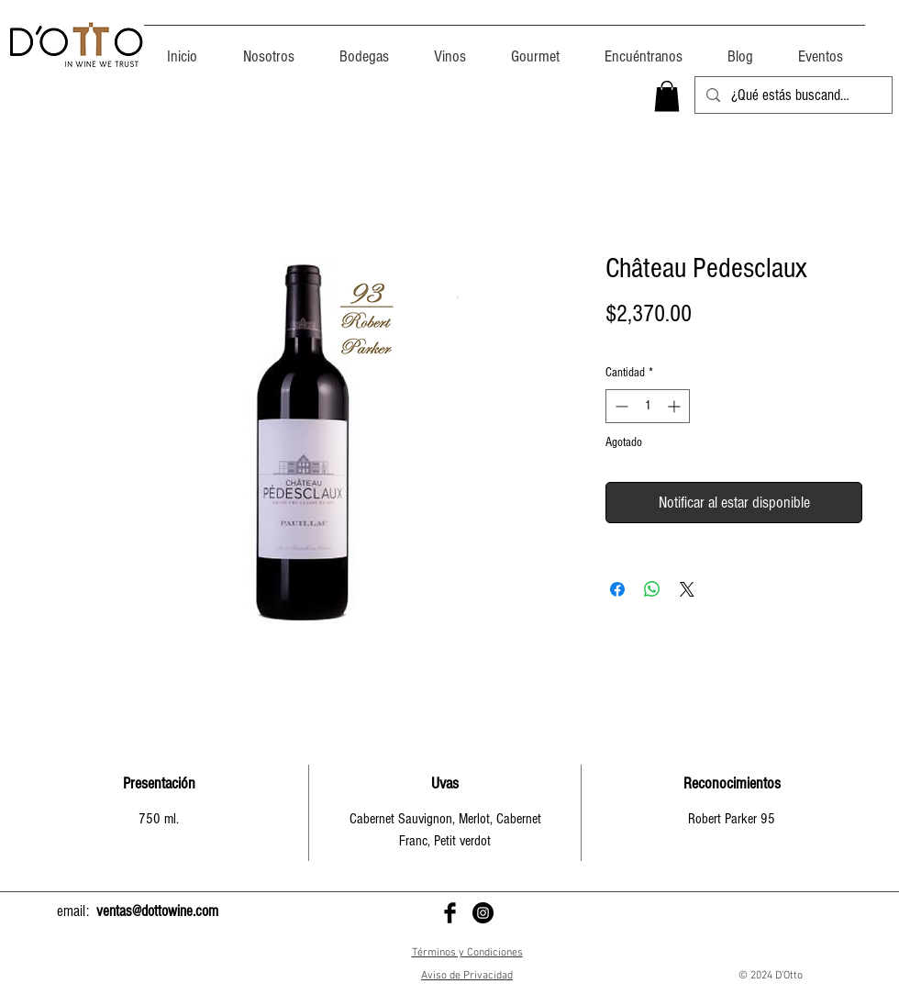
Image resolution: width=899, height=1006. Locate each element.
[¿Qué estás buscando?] (792, 95)
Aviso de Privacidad (467, 975)
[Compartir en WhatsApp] (652, 589)
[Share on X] (687, 589)
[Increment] (675, 406)
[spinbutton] (647, 406)
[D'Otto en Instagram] (483, 912)
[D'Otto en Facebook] (450, 912)
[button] (667, 96)
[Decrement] (619, 406)
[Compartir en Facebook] (617, 589)
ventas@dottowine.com (157, 911)
